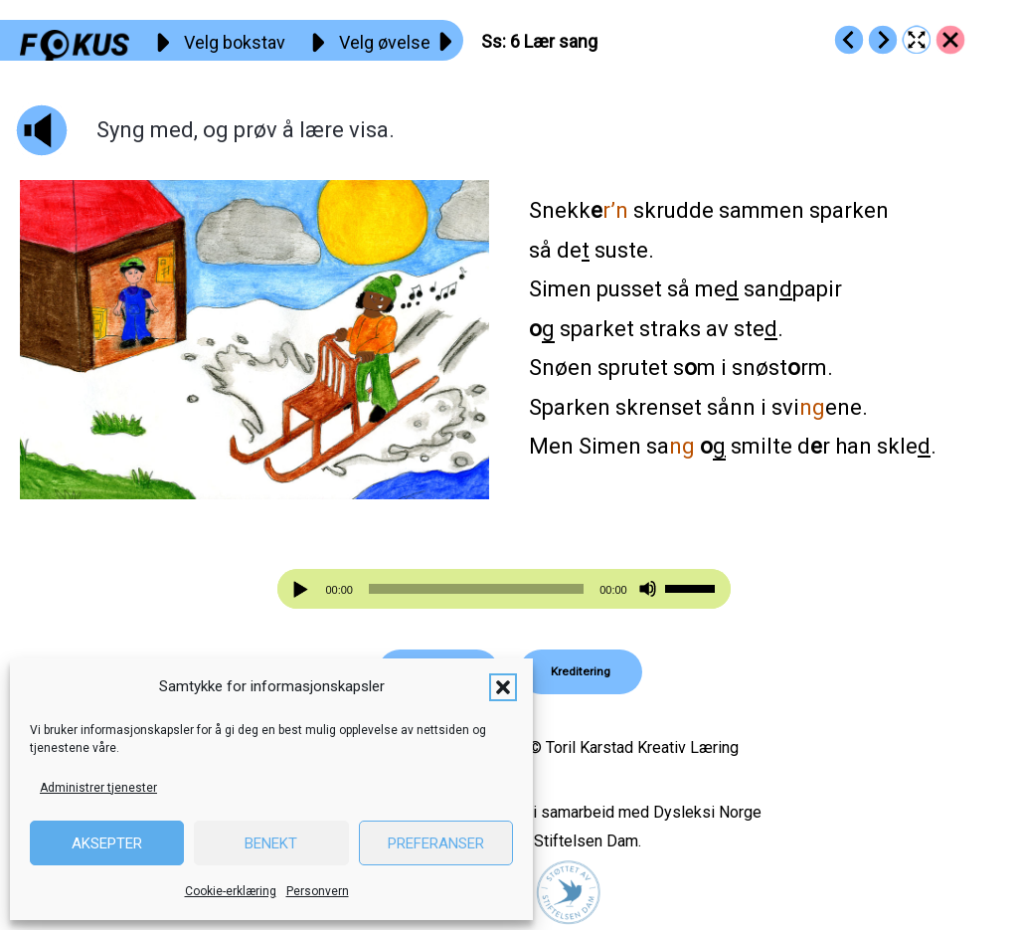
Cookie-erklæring (230, 891)
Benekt (271, 843)
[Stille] (647, 589)
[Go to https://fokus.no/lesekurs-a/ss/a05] (849, 40)
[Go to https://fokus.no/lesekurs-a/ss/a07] (883, 40)
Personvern (317, 891)
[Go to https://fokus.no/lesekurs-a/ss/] (950, 40)
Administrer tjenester (98, 788)
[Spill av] (303, 589)
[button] (503, 687)
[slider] (476, 589)
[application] (503, 589)
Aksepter (107, 843)
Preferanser (436, 843)
